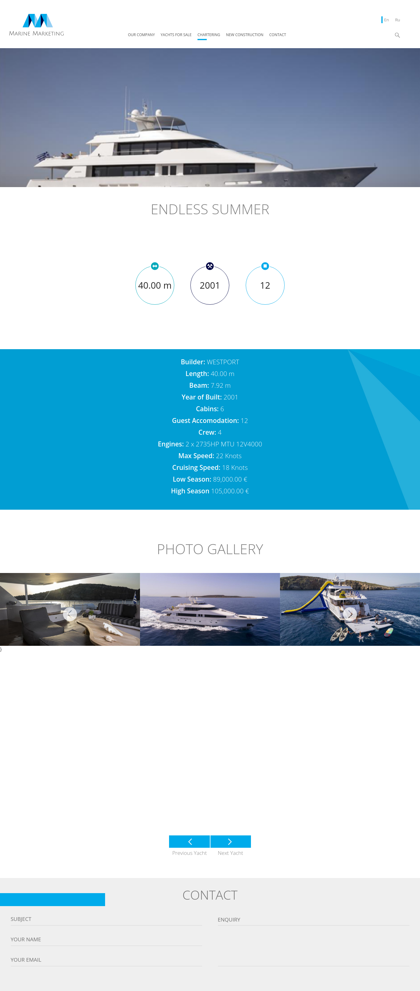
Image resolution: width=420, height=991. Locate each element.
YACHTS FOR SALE (176, 35)
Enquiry (229, 919)
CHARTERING (208, 35)
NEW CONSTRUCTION (244, 35)
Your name (26, 939)
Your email (26, 959)
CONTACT (277, 35)
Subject (21, 919)
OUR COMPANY (141, 35)
